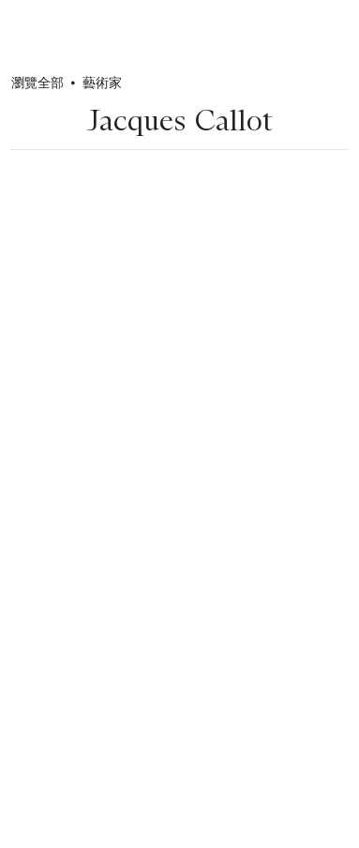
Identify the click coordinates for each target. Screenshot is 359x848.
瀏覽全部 (37, 82)
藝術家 (102, 82)
